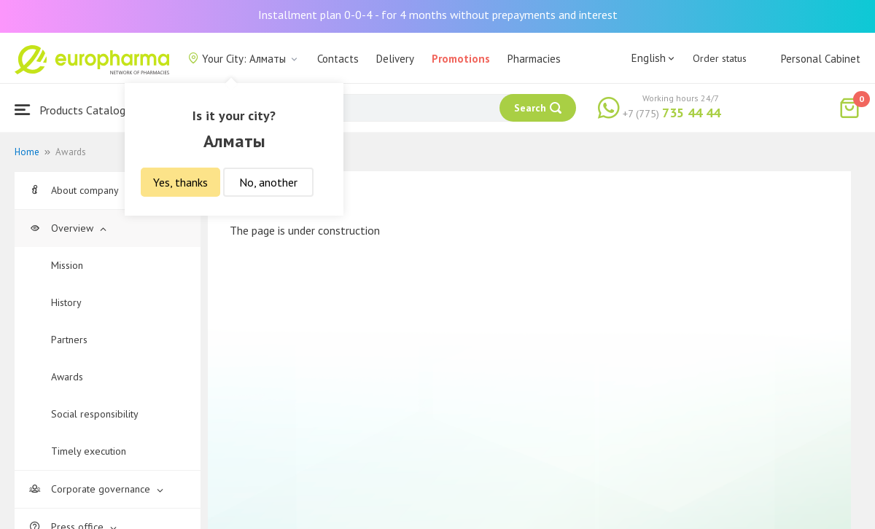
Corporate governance (96, 488)
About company (80, 190)
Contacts (338, 59)
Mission (67, 265)
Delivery (395, 59)
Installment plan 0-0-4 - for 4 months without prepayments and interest (438, 14)
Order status (720, 58)
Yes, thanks (180, 182)
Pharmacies (534, 59)
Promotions (461, 59)
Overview (67, 228)
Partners (69, 339)
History (66, 302)
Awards (67, 376)
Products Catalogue (76, 109)
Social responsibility (95, 413)
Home (27, 152)
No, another (268, 182)
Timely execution (88, 451)
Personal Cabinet (820, 59)
